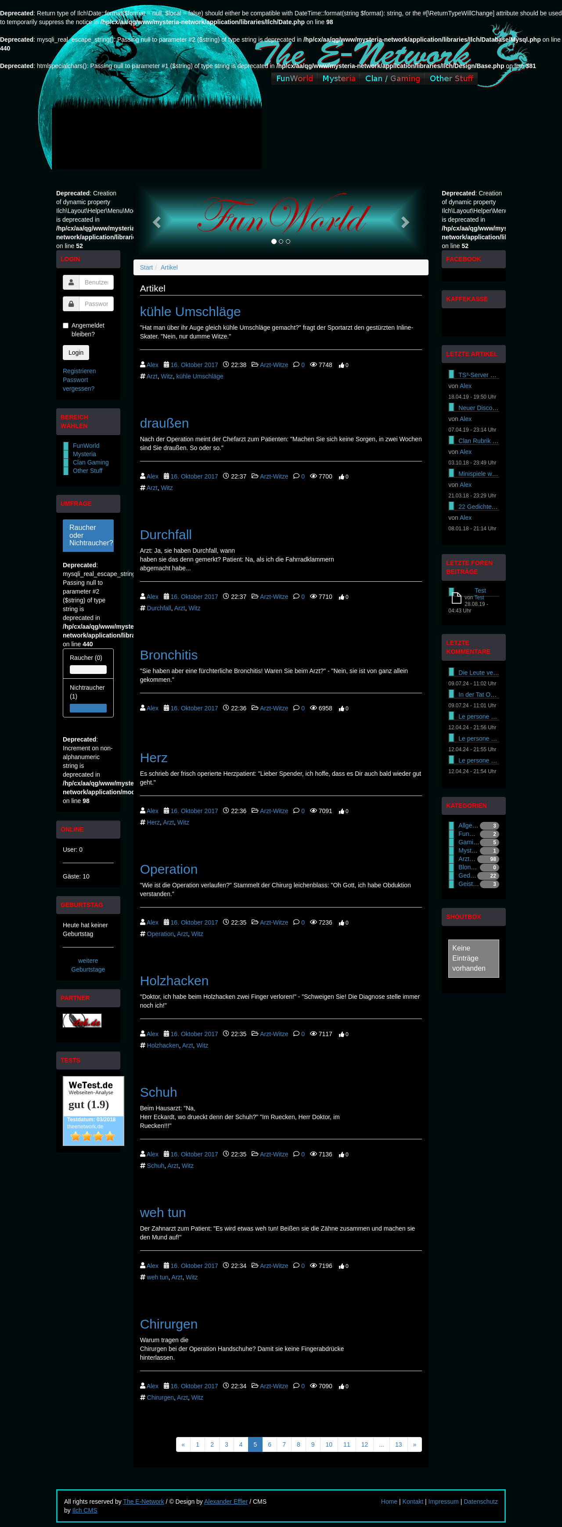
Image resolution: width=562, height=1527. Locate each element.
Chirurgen (169, 1324)
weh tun (163, 1212)
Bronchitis (169, 655)
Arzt (152, 376)
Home (389, 1501)
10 (329, 1444)
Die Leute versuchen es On (495, 672)
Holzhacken (174, 980)
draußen (164, 423)
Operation (169, 869)
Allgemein (471, 825)
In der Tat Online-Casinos (493, 694)
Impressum (444, 1501)
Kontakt (413, 1501)
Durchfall (166, 534)
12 (364, 1444)
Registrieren (79, 371)
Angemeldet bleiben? (83, 330)
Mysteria (84, 453)
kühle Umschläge (190, 311)
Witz (167, 376)
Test (480, 590)
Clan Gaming (91, 462)
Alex (153, 364)
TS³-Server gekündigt (487, 374)
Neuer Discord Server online (497, 407)
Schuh (158, 1092)
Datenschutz (481, 1501)
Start (146, 267)
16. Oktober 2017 (194, 364)
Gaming (469, 842)
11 (346, 1444)
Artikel (169, 267)
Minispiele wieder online (491, 473)
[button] (155, 219)
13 (398, 1444)
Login (75, 352)
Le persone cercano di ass (494, 716)
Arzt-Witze (274, 364)
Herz (154, 757)
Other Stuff (87, 470)
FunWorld (86, 445)
